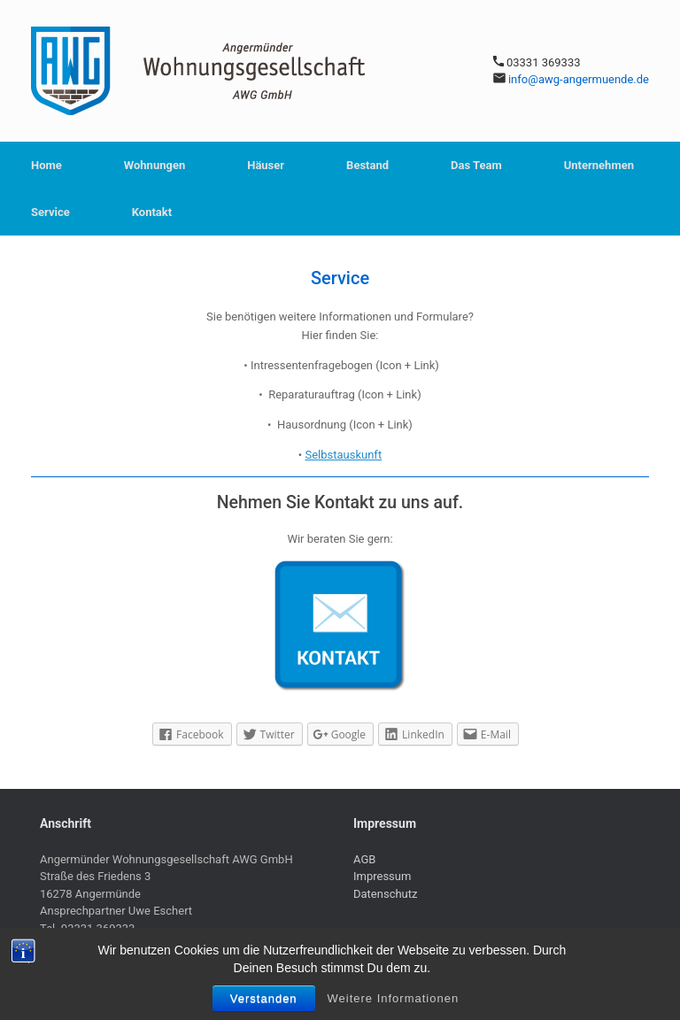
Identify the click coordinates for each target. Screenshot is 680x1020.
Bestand (367, 165)
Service (50, 212)
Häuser (265, 165)
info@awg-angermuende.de (578, 79)
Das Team (476, 165)
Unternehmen (599, 165)
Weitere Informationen (394, 998)
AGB (364, 859)
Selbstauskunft (343, 454)
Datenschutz (385, 893)
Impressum (382, 876)
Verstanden (264, 998)
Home (46, 165)
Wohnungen (154, 165)
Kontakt (152, 212)
